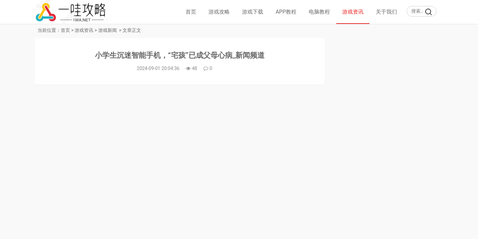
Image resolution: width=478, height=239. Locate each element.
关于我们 (386, 12)
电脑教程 (319, 12)
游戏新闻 (107, 30)
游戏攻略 (219, 12)
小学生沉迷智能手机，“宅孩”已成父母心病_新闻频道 (180, 55)
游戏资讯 (352, 12)
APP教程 (286, 12)
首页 (191, 12)
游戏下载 (252, 12)
